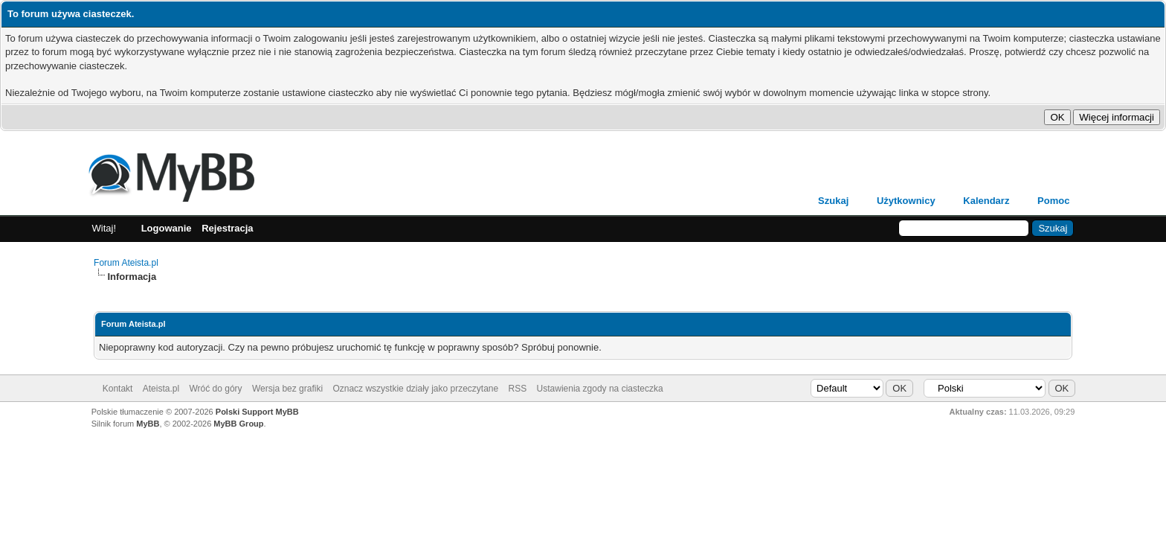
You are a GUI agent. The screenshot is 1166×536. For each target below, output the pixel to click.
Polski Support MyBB (257, 411)
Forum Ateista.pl (126, 263)
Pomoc (1053, 200)
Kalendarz (986, 200)
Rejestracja (227, 228)
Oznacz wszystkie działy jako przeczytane (415, 388)
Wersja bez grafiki (287, 388)
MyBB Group (238, 423)
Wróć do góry (215, 388)
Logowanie (166, 228)
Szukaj (833, 200)
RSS (518, 388)
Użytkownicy (906, 200)
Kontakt (118, 388)
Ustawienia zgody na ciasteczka (600, 388)
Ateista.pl (161, 388)
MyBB (147, 423)
